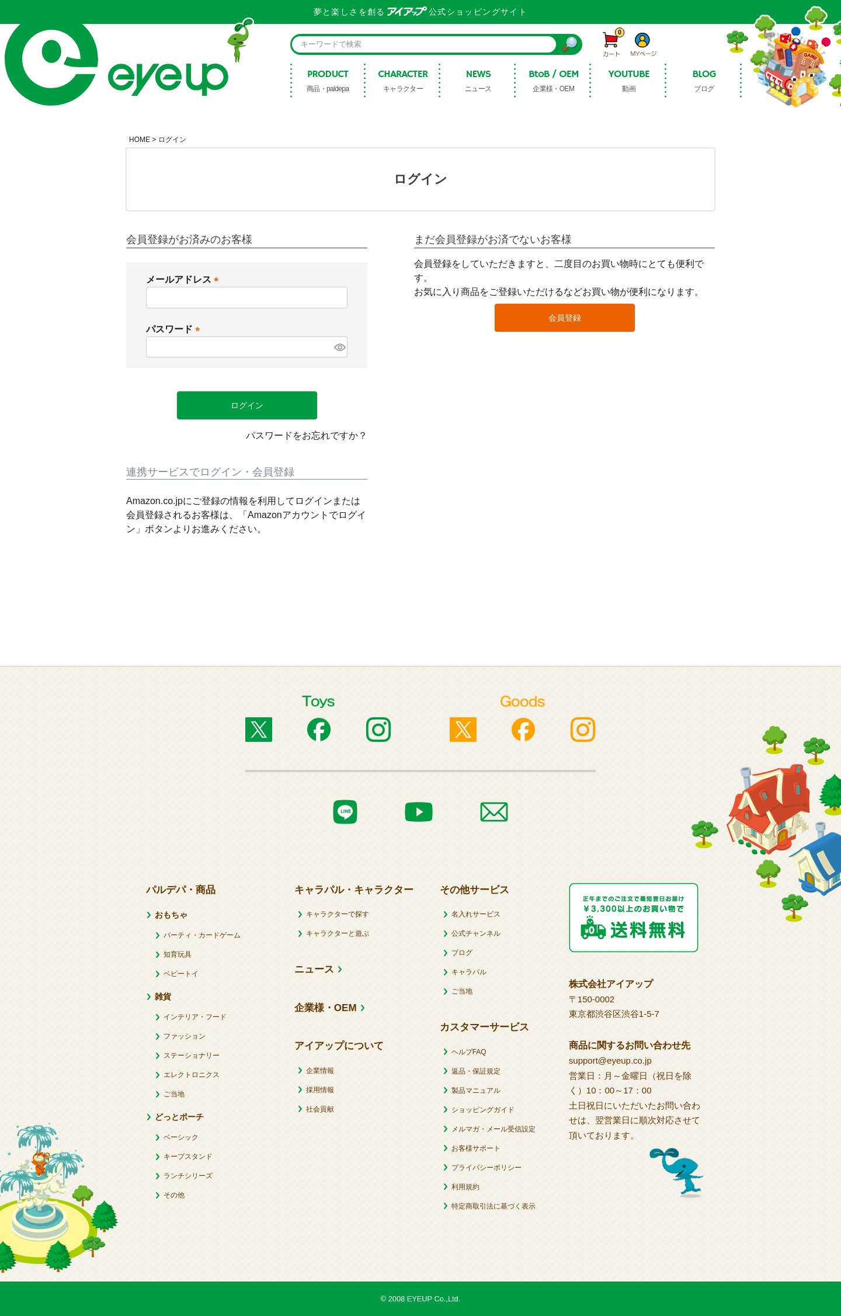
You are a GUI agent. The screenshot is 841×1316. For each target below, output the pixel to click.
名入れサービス (476, 914)
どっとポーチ (179, 1116)
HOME (139, 140)
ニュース (314, 969)
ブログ (461, 953)
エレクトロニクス (192, 1075)
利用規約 (465, 1187)
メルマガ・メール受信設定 (493, 1129)
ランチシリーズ (188, 1176)
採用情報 (320, 1090)
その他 (174, 1195)
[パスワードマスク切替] (339, 347)
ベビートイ (181, 974)
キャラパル (468, 972)
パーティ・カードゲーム (202, 935)
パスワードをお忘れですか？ (306, 435)
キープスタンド (188, 1156)
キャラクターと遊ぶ (337, 933)
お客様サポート (476, 1148)
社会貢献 (320, 1109)
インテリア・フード (195, 1017)
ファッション (185, 1036)
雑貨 (163, 996)
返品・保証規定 (476, 1071)
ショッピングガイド (483, 1110)
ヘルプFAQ (468, 1052)
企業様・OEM (325, 1007)
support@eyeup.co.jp (610, 1060)
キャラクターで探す (337, 914)
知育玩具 (178, 954)
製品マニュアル (476, 1090)
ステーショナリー (192, 1055)
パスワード (175, 329)
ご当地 (174, 1094)
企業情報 (320, 1071)
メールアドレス (184, 279)
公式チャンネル (476, 933)
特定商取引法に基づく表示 (493, 1206)
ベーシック (181, 1137)
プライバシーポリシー (486, 1168)
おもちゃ (171, 914)
